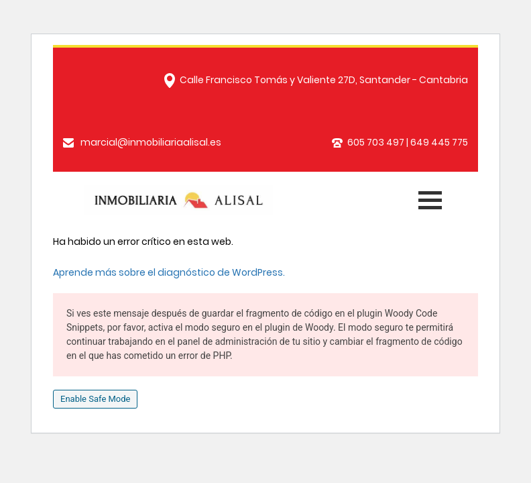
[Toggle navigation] (428, 197)
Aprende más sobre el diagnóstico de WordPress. (169, 272)
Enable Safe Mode (95, 399)
